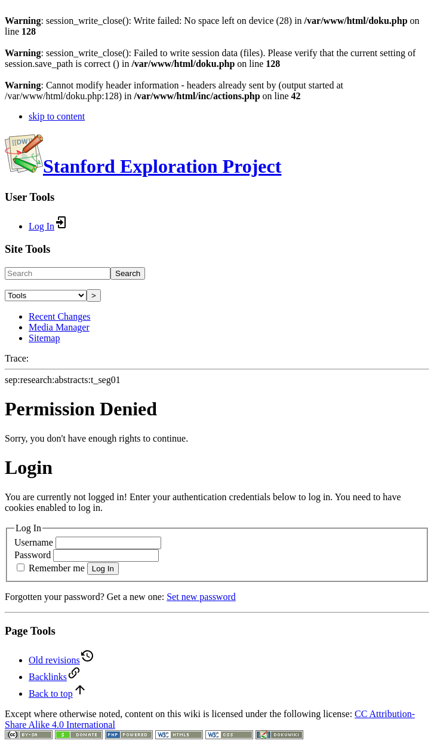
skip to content (57, 116)
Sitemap (44, 338)
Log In (103, 568)
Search (127, 273)
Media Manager (59, 327)
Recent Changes (60, 316)
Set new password (201, 597)
